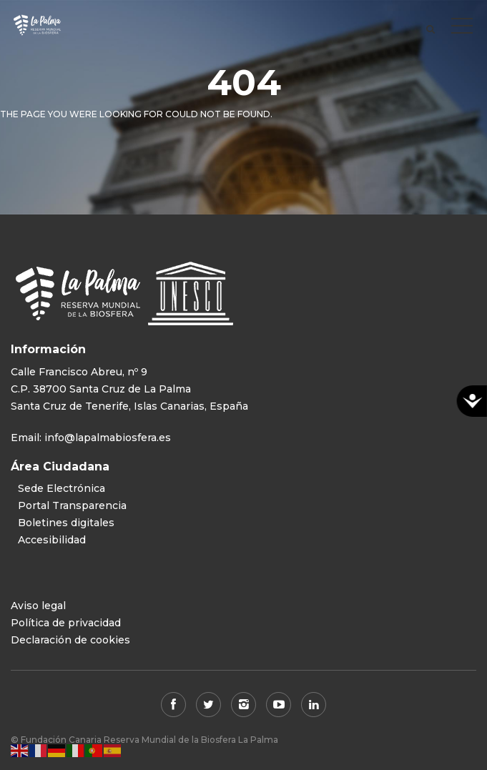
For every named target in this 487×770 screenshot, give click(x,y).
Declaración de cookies (70, 639)
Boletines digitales (66, 522)
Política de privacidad (66, 622)
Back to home (184, 151)
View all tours (299, 151)
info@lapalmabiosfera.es (107, 437)
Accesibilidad (52, 539)
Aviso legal (38, 605)
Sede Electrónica (61, 488)
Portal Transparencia (72, 505)
